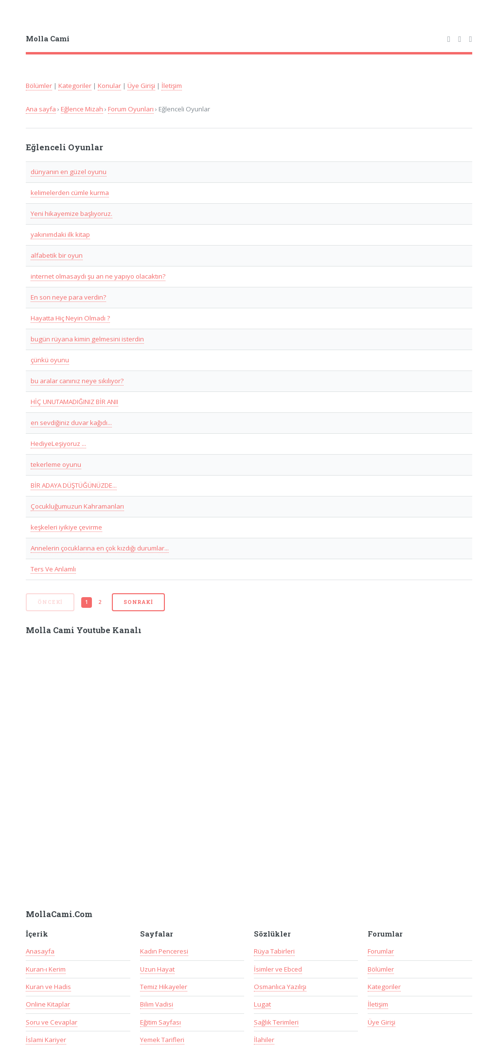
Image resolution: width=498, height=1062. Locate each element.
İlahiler (264, 1039)
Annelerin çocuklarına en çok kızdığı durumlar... (100, 548)
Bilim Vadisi (156, 1004)
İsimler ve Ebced (278, 969)
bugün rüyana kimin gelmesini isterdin (87, 339)
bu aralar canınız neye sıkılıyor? (77, 380)
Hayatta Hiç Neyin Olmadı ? (70, 318)
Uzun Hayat (157, 969)
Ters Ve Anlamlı (53, 569)
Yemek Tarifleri (162, 1039)
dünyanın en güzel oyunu (69, 171)
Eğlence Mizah (82, 109)
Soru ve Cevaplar (51, 1022)
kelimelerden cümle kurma (70, 192)
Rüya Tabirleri (274, 951)
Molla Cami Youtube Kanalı (84, 630)
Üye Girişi (141, 85)
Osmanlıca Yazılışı (280, 986)
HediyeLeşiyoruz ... (58, 443)
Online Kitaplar (48, 1004)
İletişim (171, 85)
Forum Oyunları (131, 109)
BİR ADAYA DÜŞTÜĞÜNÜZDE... (74, 485)
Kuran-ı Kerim (46, 969)
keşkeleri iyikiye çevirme (66, 527)
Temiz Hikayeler (163, 986)
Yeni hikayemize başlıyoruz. (71, 213)
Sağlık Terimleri (276, 1022)
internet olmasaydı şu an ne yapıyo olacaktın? (98, 276)
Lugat (262, 1004)
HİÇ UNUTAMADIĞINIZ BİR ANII (74, 401)
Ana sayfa (41, 109)
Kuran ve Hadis (48, 986)
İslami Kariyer (46, 1039)
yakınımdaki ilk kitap (60, 234)
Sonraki (138, 602)
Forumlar (381, 951)
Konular (109, 85)
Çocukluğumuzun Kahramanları (77, 506)
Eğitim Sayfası (160, 1022)
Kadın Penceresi (164, 951)
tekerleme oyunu (56, 464)
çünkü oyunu (50, 359)
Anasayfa (40, 951)
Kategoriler (74, 85)
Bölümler (39, 85)
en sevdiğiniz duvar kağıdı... (71, 422)
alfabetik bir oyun (57, 255)
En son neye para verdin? (68, 297)
